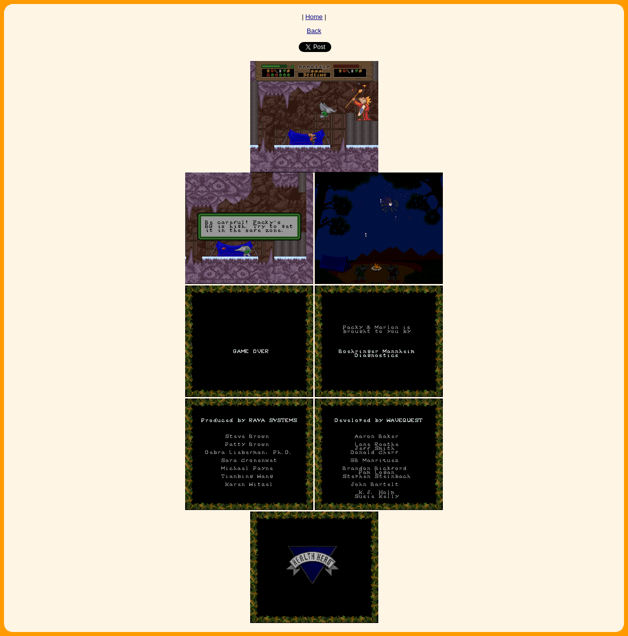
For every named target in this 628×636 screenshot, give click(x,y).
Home (314, 16)
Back (314, 30)
